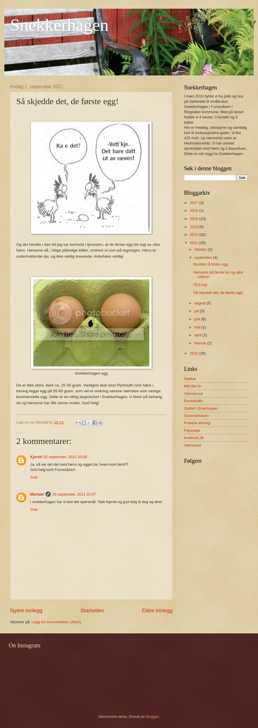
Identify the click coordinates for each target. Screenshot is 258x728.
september (203, 257)
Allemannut (193, 393)
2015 (194, 218)
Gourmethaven (196, 415)
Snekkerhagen (59, 25)
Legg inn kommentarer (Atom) (56, 622)
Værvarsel (192, 445)
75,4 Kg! (200, 285)
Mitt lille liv (192, 386)
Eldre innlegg (157, 610)
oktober (201, 249)
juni (197, 319)
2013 (194, 227)
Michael (37, 494)
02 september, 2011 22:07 (74, 494)
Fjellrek (190, 379)
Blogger (152, 716)
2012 (194, 234)
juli (197, 311)
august (200, 303)
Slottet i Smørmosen (201, 408)
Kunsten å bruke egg (210, 264)
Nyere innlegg (26, 610)
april (198, 335)
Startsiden (92, 610)
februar (200, 343)
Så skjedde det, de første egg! (218, 292)
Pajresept (192, 430)
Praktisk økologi (197, 423)
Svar (34, 477)
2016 (194, 210)
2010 (194, 353)
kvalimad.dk (194, 438)
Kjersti (36, 457)
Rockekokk (193, 401)
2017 (194, 202)
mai (197, 327)
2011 (194, 243)
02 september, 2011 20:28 (65, 457)
